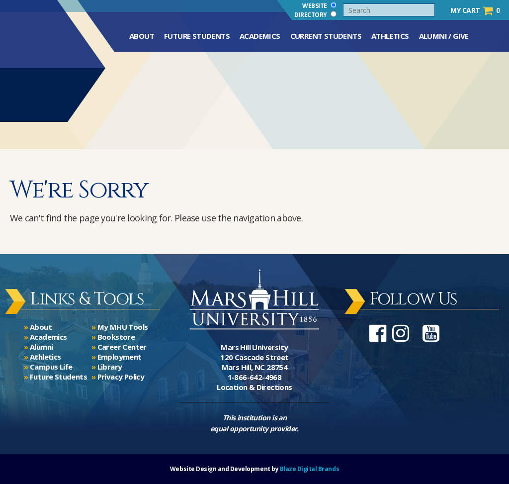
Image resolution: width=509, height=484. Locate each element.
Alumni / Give (444, 41)
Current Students (326, 41)
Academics (260, 41)
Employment (119, 357)
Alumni (41, 347)
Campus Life (51, 367)
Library (109, 367)
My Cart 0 (475, 10)
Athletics (390, 41)
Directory (315, 14)
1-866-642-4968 (255, 377)
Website (319, 5)
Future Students (197, 41)
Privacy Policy (121, 377)
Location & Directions (254, 387)
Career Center (122, 347)
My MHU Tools (122, 327)
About (142, 41)
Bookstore (116, 337)
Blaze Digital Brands (309, 469)
